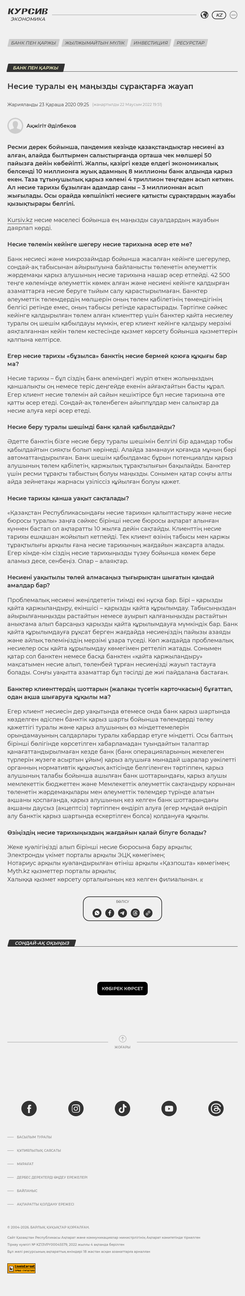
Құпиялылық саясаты (39, 1151)
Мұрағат (25, 1164)
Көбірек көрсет (122, 988)
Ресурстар (190, 43)
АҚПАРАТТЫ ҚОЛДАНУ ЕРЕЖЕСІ (45, 1204)
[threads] (216, 1108)
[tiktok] (122, 1108)
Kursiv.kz (20, 220)
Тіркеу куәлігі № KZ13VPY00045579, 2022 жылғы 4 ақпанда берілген (65, 1245)
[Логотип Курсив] (27, 11)
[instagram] (76, 1108)
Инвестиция (150, 43)
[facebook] (29, 1108)
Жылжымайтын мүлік (94, 43)
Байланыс (27, 1191)
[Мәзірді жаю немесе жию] (233, 15)
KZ (219, 15)
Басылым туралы (34, 1137)
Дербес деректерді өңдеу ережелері (52, 1178)
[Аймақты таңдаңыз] (204, 15)
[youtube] (169, 1108)
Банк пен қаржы (34, 43)
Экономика (28, 19)
